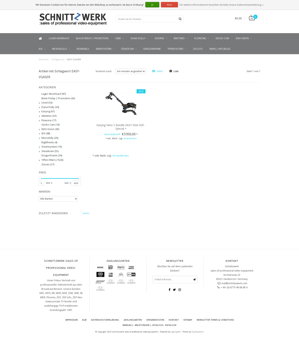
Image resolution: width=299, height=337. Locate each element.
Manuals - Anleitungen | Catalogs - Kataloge (149, 325)
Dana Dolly (138, 38)
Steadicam (127, 48)
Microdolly (59, 48)
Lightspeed (176, 331)
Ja (152, 4)
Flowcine (200, 38)
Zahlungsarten (133, 319)
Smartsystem (103, 48)
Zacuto (198, 48)
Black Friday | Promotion (92, 38)
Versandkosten (130, 138)
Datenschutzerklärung (105, 319)
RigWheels (83, 48)
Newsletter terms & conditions (215, 319)
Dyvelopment (198, 331)
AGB (84, 319)
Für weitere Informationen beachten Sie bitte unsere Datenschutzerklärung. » (222, 4)
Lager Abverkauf (59, 38)
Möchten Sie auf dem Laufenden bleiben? (175, 268)
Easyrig (159, 38)
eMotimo (179, 38)
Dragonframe (152, 48)
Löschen (86, 213)
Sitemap (187, 319)
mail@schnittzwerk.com (234, 283)
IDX (40, 48)
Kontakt (174, 319)
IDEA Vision (242, 38)
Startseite (44, 59)
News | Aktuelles (220, 48)
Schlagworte (57, 59)
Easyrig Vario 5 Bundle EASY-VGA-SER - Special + (121, 126)
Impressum (71, 319)
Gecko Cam (222, 38)
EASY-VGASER (74, 59)
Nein (169, 4)
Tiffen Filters (175, 48)
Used (118, 38)
